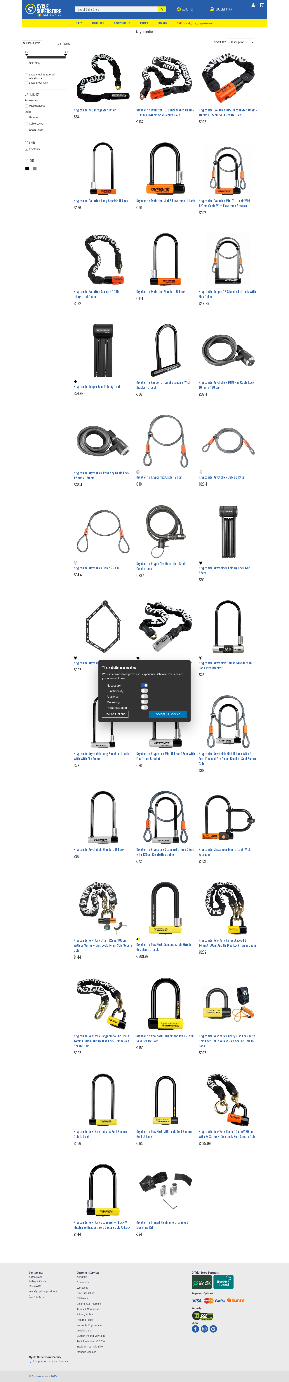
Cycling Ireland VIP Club (91, 1335)
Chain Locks (36, 129)
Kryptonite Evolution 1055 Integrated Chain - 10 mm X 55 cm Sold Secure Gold (228, 112)
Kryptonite (35, 149)
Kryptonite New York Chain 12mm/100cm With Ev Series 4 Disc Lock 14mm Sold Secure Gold (103, 945)
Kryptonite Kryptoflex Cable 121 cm (159, 477)
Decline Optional (115, 714)
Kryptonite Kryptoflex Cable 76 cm (96, 567)
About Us (185, 9)
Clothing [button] (98, 23)
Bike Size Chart (86, 1293)
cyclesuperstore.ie (40, 1361)
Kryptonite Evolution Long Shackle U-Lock (101, 200)
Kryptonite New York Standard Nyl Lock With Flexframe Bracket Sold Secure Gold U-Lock (102, 1225)
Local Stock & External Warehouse (42, 76)
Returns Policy (85, 1319)
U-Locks (33, 117)
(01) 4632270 (36, 1296)
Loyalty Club (84, 1330)
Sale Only (34, 63)
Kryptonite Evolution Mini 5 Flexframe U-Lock (165, 200)
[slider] (27, 57)
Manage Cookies (86, 1351)
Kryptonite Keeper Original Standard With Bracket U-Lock (163, 385)
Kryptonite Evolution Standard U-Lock (160, 291)
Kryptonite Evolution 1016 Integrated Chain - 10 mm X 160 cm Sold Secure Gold (165, 112)
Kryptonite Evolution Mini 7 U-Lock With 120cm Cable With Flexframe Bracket (225, 203)
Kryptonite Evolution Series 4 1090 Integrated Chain (96, 294)
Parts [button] (144, 23)
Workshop (82, 1287)
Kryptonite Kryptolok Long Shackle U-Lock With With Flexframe (101, 756)
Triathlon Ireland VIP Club (91, 1341)
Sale (195, 23)
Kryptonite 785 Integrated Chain (95, 110)
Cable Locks (36, 123)
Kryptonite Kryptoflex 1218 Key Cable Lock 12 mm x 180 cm (101, 475)
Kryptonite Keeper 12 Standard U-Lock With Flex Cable (227, 294)
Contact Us (83, 1282)
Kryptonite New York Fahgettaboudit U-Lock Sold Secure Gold (165, 1038)
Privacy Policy (85, 1314)
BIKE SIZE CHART (222, 9)
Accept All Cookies (168, 714)
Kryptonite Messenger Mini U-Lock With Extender (224, 852)
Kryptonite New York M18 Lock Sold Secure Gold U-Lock (164, 1134)
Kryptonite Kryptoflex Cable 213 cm (222, 477)
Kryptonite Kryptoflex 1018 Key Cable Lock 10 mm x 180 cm (226, 385)
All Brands (83, 1298)
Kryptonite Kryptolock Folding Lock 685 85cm (224, 570)
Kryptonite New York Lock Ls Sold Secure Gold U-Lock (100, 1134)
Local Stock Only (38, 82)
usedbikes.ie (61, 1361)
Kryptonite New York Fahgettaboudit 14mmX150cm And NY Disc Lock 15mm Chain (227, 943)
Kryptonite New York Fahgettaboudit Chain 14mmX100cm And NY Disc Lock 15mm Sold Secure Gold (101, 1041)
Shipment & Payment (89, 1303)
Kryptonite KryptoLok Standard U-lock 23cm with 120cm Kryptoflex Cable (165, 852)
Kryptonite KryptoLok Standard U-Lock (99, 849)
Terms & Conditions (88, 1309)
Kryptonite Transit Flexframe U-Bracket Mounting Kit (162, 1225)
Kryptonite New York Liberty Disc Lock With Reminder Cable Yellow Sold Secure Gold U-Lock (227, 1041)
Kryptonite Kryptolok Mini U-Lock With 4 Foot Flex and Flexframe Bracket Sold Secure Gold (228, 758)
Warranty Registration (89, 1325)
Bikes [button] (79, 23)
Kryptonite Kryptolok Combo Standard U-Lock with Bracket (225, 665)
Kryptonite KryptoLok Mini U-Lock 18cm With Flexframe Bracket (165, 756)
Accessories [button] (122, 23)
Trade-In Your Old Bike (90, 1346)
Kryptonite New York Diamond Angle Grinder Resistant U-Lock (164, 947)
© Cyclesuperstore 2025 (43, 1376)
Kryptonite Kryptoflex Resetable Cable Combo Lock (161, 566)
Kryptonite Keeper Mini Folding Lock (97, 386)
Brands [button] (162, 23)
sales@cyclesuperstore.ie (43, 1291)
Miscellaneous (37, 105)
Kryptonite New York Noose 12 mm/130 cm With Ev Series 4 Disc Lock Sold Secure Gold (227, 1134)
